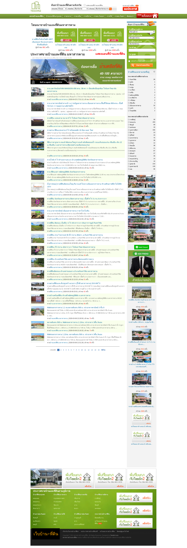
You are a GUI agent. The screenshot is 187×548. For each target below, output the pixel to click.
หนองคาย (133, 156)
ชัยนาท (56, 505)
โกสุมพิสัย (133, 111)
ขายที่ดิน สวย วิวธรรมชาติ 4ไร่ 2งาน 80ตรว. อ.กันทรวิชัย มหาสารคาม (75, 235)
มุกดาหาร (133, 140)
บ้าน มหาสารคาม (56, 304)
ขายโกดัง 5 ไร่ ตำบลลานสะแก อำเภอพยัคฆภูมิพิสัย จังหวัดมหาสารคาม (75, 160)
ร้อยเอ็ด (132, 145)
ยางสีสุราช (133, 98)
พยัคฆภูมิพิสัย (134, 95)
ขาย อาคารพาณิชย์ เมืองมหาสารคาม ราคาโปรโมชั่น (68, 211)
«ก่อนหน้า (53, 350)
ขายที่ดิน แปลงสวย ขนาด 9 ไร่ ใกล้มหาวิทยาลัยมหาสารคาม (71, 118)
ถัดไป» (103, 350)
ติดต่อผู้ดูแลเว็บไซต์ (123, 531)
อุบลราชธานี (134, 166)
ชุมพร (55, 521)
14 (95, 350)
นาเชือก (132, 90)
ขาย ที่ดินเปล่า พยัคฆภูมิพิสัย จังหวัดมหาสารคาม (66, 172)
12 (88, 350)
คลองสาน (36, 502)
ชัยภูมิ (132, 125)
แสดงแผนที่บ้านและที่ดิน (94, 5)
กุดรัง (131, 82)
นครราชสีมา (134, 130)
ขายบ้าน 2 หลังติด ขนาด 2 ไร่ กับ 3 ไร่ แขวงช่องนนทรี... (141, 364)
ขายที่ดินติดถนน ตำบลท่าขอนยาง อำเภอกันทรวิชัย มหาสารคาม (72, 271)
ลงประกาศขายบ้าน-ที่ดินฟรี (89, 531)
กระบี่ (55, 518)
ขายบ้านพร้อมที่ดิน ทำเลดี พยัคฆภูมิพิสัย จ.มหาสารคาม (68, 295)
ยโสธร (132, 143)
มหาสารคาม (134, 138)
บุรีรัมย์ (132, 135)
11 (85, 350)
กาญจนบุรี (77, 518)
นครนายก (57, 508)
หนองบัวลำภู (134, 158)
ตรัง (55, 524)
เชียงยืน (132, 103)
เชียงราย (77, 498)
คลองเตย (36, 498)
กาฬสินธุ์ (132, 119)
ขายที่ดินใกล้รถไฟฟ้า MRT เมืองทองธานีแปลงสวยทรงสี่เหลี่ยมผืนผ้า (42, 42)
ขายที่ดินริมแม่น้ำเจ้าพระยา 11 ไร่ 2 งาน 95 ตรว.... (141, 342)
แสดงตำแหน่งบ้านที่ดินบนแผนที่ (141, 61)
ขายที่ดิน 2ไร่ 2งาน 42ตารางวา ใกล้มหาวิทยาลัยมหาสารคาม (71, 247)
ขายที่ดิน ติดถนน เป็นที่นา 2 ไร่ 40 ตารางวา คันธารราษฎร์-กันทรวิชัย (74, 223)
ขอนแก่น (133, 122)
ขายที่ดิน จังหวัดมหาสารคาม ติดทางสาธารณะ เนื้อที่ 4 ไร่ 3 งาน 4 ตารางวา (77, 199)
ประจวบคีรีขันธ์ (79, 524)
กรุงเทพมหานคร (59, 498)
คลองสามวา (37, 505)
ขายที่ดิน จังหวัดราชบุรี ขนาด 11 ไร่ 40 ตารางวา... (142, 300)
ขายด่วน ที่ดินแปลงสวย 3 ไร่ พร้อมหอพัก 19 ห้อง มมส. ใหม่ (70, 130)
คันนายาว (36, 508)
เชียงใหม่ (77, 502)
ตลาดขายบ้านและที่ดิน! (70, 537)
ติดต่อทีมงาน (99, 518)
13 (92, 350)
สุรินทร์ (132, 153)
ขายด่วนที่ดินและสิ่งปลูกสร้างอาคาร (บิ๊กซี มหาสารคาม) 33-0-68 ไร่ (73, 283)
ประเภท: (54, 9)
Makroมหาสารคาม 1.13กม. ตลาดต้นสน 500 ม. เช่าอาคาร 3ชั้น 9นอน (74, 334)
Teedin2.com (114, 535)
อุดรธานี (132, 164)
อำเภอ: (92, 9)
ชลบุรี (35, 524)
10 (82, 350)
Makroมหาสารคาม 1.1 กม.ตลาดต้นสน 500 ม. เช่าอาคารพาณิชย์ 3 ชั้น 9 (75, 307)
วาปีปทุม (132, 100)
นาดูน (132, 87)
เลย (131, 169)
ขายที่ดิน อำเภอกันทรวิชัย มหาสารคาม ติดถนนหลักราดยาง (70, 259)
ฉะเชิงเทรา (36, 521)
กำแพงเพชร (58, 502)
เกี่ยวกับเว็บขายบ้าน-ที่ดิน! (71, 531)
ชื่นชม (132, 85)
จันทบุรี (35, 518)
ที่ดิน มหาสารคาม (56, 126)
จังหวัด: (70, 9)
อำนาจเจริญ (134, 161)
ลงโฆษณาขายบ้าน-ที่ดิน (107, 531)
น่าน (75, 505)
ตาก (75, 521)
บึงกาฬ (132, 132)
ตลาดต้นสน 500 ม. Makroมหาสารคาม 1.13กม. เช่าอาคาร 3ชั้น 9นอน (74, 322)
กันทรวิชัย (133, 79)
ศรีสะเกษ (133, 148)
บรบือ (131, 92)
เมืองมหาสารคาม (135, 105)
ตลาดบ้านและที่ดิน (36, 16)
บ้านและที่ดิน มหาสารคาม (59, 99)
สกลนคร (132, 151)
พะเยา (76, 508)
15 (98, 350)
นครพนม (133, 127)
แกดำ (131, 108)
